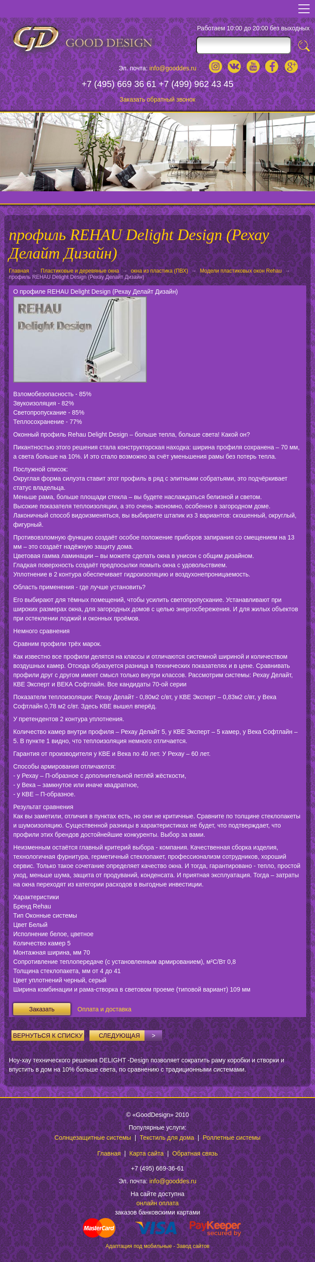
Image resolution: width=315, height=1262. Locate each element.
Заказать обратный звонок (158, 99)
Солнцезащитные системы (93, 1137)
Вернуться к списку (48, 1035)
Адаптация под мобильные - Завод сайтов (158, 1246)
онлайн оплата (158, 1203)
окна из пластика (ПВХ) (159, 271)
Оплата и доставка (104, 1009)
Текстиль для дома (167, 1137)
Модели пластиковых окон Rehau (241, 271)
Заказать (42, 1009)
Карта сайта (147, 1153)
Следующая (130, 1035)
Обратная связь (195, 1153)
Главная (19, 271)
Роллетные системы (231, 1137)
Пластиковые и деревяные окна (80, 271)
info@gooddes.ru (172, 68)
